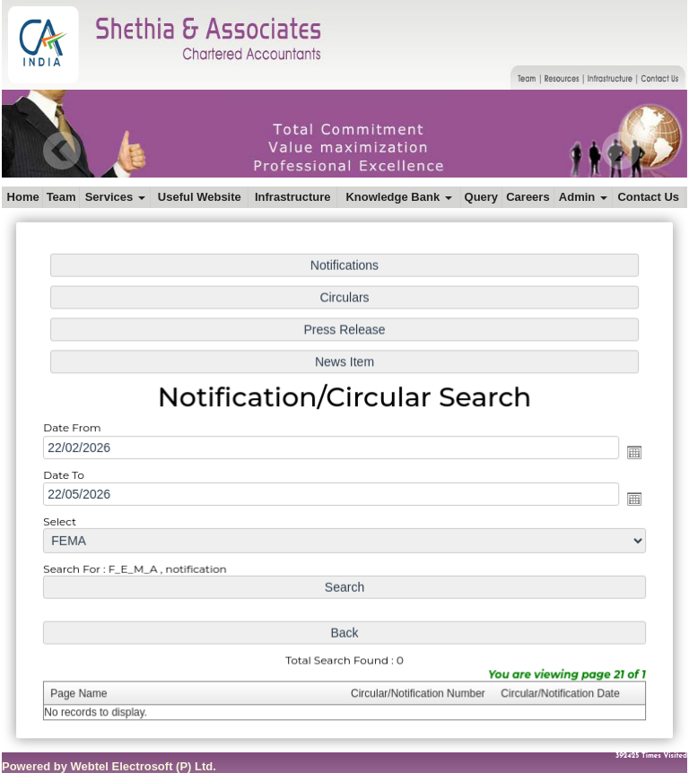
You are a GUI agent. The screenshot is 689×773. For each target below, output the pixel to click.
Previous (62, 151)
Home (23, 197)
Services (115, 197)
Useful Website (199, 197)
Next (620, 151)
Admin (583, 197)
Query (482, 197)
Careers (527, 197)
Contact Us (648, 197)
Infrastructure (293, 197)
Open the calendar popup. (626, 452)
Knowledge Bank (398, 197)
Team (61, 197)
